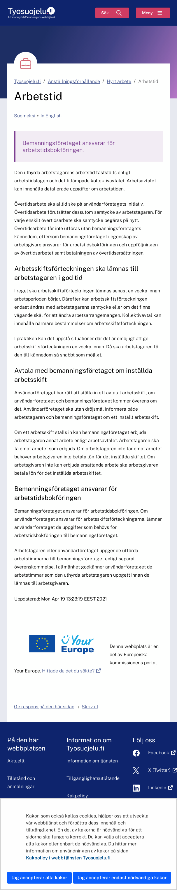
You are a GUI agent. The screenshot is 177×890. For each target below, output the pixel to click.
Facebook (158, 752)
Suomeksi (24, 116)
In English (50, 116)
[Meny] (153, 12)
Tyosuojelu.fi (27, 81)
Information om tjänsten (92, 761)
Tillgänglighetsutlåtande (93, 778)
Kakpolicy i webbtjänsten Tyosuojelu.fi (68, 858)
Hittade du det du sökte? (71, 671)
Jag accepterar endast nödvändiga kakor (122, 877)
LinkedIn (157, 787)
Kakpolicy (77, 796)
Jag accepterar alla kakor (39, 877)
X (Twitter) (159, 770)
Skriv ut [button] (90, 706)
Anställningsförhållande (74, 81)
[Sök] (112, 13)
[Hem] (31, 13)
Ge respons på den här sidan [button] (44, 706)
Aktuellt (15, 761)
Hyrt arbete (119, 81)
